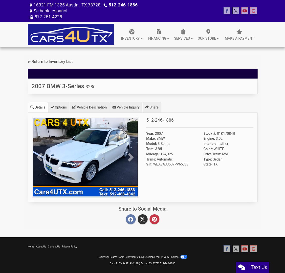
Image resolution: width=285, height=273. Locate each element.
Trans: (151, 159)
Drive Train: (212, 154)
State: (208, 164)
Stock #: (209, 134)
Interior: (209, 144)
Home (31, 246)
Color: (208, 149)
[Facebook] (131, 219)
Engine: (209, 138)
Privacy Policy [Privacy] (69, 246)
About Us (41, 246)
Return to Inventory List (50, 61)
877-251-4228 (48, 16)
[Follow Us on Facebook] (226, 11)
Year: (150, 134)
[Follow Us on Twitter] (235, 11)
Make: (151, 138)
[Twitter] (143, 219)
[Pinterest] (154, 219)
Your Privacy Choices (171, 257)
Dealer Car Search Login (111, 257)
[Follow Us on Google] (253, 11)
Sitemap (148, 257)
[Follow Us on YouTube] (244, 11)
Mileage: (153, 154)
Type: (207, 159)
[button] (40, 157)
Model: (151, 144)
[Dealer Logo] (71, 34)
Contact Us (54, 246)
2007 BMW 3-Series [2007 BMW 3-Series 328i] (63, 86)
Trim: (150, 149)
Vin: (149, 164)
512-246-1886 (123, 4)
